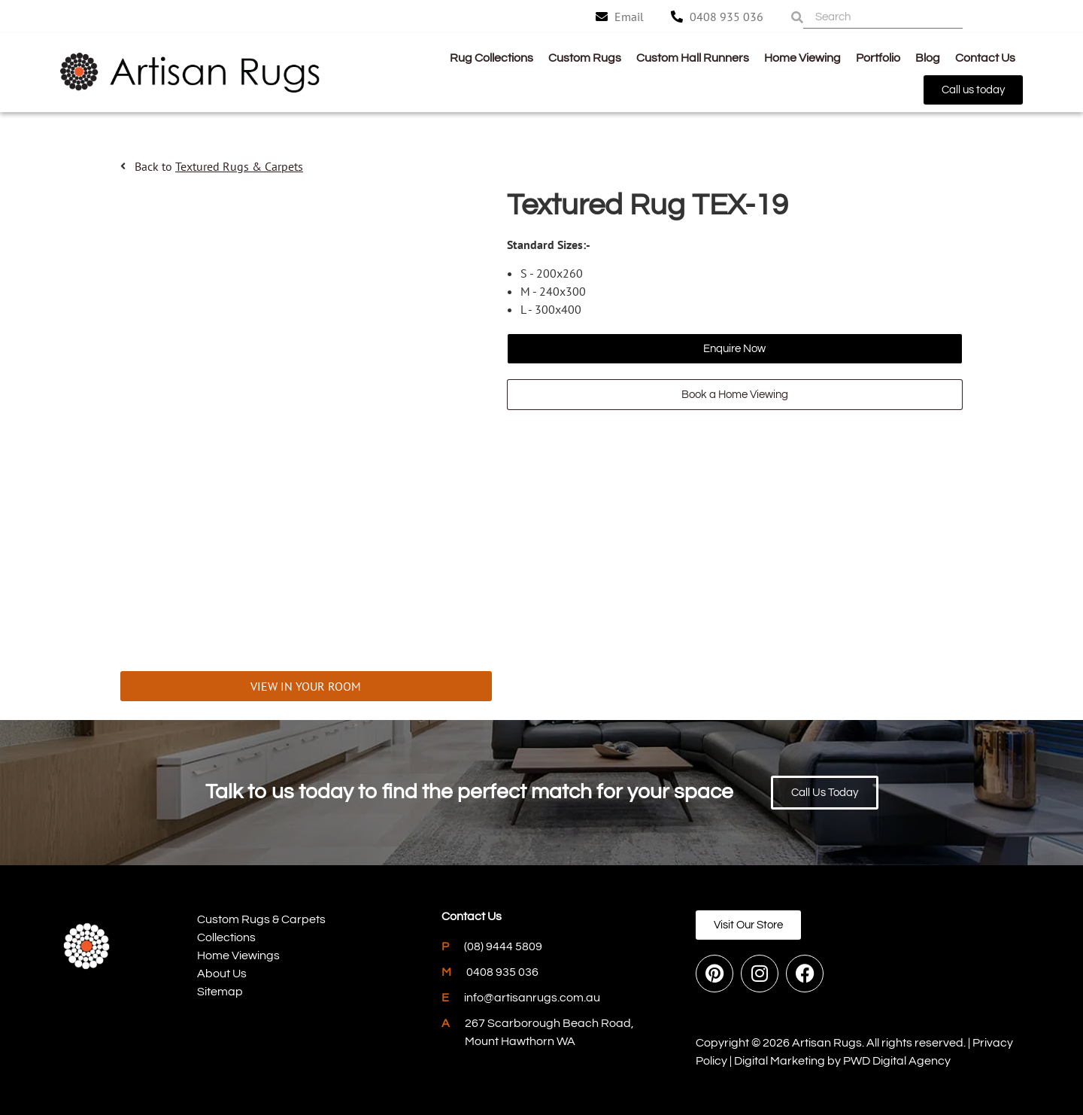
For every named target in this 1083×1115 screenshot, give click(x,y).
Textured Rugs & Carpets (239, 166)
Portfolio (878, 58)
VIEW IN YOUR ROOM (305, 686)
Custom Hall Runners (692, 58)
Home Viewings (238, 955)
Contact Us (985, 58)
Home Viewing (802, 58)
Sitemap (220, 992)
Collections (226, 937)
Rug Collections (491, 58)
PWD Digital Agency (897, 1061)
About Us (222, 974)
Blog (927, 58)
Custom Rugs (584, 58)
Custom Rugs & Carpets (261, 919)
